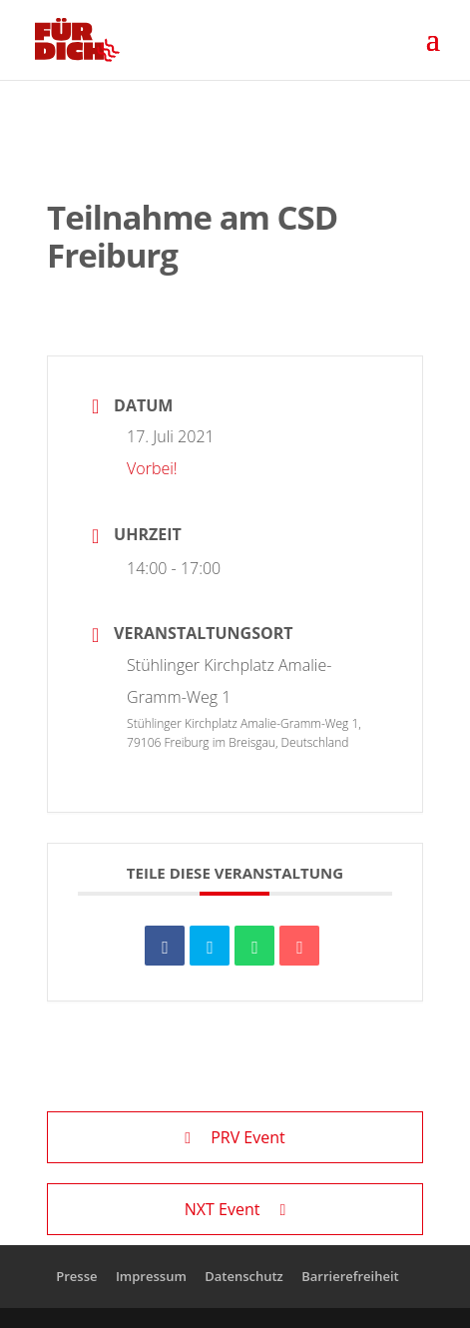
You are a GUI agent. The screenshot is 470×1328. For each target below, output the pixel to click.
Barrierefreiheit (350, 1276)
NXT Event (235, 1209)
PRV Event (234, 1137)
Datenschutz (244, 1276)
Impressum (151, 1276)
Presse (76, 1276)
